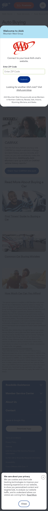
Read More (32, 495)
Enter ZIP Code (10, 67)
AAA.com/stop (24, 90)
